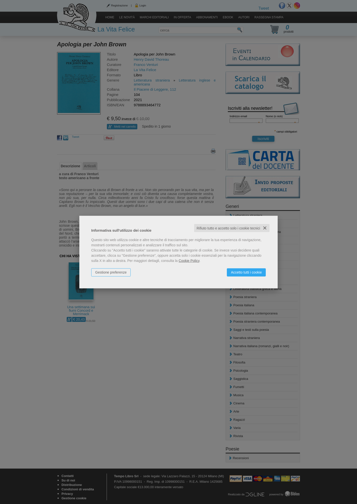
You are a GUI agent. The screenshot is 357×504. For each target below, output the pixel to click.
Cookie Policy (189, 260)
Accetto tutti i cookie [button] (246, 272)
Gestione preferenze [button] (111, 272)
